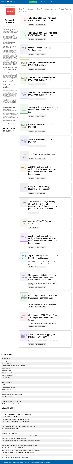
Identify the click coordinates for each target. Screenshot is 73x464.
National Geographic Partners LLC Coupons (12, 394)
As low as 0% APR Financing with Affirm (11, 443)
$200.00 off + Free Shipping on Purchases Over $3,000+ (15, 457)
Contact (21, 462)
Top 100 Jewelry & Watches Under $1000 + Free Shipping (15, 447)
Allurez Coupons (6, 358)
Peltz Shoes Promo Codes (8, 372)
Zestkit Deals (5, 399)
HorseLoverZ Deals (6, 370)
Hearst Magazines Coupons (8, 387)
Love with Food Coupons (7, 375)
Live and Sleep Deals (7, 380)
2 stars (7, 26)
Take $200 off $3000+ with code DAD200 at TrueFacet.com (15, 424)
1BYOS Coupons (6, 384)
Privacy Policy (26, 462)
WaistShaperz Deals (6, 361)
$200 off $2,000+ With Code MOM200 (10, 428)
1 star (4, 26)
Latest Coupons (63, 1)
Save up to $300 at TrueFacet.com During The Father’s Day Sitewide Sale (19, 426)
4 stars (13, 26)
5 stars (15, 26)
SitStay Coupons (6, 368)
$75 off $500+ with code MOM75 (9, 433)
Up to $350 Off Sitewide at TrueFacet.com (11, 416)
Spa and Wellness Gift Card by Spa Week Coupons (13, 365)
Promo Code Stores (42, 1)
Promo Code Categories (53, 1)
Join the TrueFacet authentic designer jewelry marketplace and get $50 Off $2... (20, 435)
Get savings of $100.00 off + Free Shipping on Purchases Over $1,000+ (18, 455)
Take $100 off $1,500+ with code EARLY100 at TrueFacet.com (16, 412)
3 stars (10, 26)
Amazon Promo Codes (7, 382)
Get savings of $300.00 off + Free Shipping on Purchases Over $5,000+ (18, 452)
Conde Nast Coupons (7, 396)
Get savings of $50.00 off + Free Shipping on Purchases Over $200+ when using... (21, 450)
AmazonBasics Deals (7, 389)
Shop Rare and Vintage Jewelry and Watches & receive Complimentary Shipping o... (21, 440)
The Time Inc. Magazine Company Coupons (12, 403)
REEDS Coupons (6, 377)
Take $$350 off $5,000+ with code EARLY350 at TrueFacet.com (16, 414)
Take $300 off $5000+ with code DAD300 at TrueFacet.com (15, 419)
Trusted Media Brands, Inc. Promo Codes (11, 401)
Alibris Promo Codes (6, 363)
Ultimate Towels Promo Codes (9, 392)
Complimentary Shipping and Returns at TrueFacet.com (14, 438)
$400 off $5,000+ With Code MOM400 (10, 431)
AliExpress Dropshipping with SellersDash (42, 462)
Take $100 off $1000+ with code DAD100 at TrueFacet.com (15, 421)
